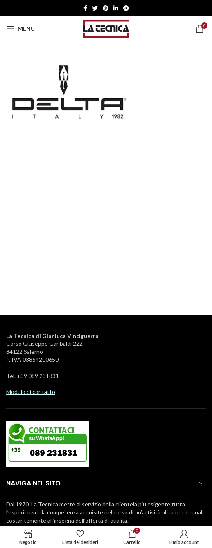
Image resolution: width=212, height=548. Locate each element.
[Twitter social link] (95, 8)
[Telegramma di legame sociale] (126, 8)
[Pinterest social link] (105, 8)
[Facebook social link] (85, 8)
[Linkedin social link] (116, 8)
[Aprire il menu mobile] (20, 28)
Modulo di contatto (30, 391)
